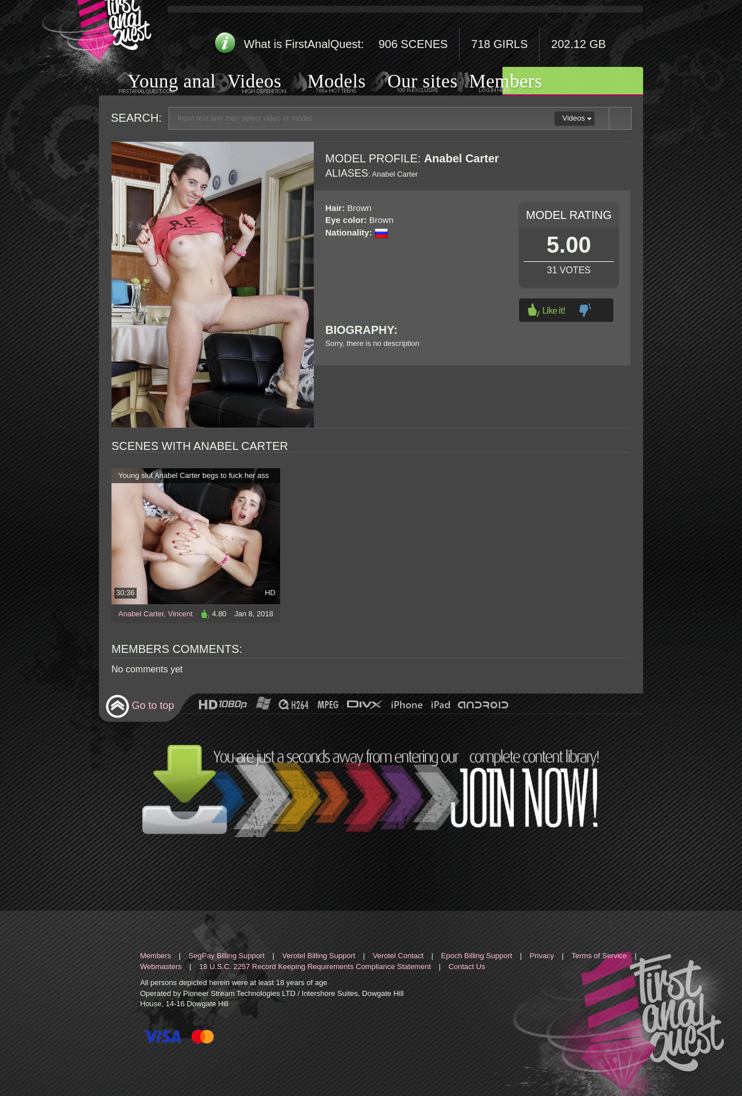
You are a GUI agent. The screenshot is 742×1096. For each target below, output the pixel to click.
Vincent (180, 613)
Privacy (542, 955)
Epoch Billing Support (476, 955)
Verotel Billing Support (318, 955)
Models (323, 82)
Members (491, 82)
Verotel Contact (398, 955)
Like (546, 310)
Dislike (585, 310)
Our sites (408, 82)
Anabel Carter (141, 613)
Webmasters (161, 966)
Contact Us (466, 966)
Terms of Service (599, 955)
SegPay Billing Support (227, 955)
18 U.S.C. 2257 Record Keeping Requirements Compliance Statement (314, 966)
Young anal (157, 82)
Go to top (140, 706)
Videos (243, 82)
